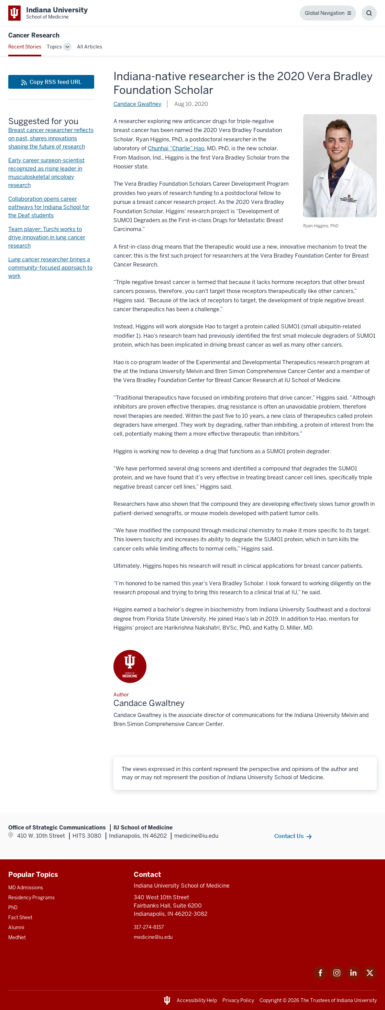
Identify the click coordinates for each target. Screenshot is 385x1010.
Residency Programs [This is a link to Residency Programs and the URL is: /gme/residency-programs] (31, 897)
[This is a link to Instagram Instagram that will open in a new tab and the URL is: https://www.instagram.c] (337, 977)
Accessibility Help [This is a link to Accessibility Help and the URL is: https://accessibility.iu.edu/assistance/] (197, 1000)
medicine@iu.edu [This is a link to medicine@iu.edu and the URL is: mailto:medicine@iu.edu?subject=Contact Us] (153, 937)
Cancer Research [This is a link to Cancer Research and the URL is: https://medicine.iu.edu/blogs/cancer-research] (33, 35)
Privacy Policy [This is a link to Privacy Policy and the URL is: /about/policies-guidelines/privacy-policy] (238, 1000)
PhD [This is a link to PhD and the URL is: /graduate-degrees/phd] (13, 907)
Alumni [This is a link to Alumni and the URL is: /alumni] (16, 927)
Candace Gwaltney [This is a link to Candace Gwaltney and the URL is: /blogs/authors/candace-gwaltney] (137, 104)
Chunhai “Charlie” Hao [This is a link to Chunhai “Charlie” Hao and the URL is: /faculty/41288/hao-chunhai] (176, 148)
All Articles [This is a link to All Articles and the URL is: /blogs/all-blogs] (89, 47)
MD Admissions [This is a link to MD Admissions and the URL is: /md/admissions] (25, 887)
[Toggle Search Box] (369, 13)
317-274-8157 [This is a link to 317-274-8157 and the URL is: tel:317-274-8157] (149, 927)
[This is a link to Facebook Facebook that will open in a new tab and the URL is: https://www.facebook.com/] (320, 977)
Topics (54, 47)
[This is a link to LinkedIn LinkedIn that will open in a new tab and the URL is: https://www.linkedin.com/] (353, 977)
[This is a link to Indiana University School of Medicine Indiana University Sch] (48, 13)
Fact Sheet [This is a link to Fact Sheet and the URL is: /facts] (20, 917)
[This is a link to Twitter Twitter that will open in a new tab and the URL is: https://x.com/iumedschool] (370, 977)
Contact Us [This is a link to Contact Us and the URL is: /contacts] (289, 836)
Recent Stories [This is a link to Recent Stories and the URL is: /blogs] (24, 47)
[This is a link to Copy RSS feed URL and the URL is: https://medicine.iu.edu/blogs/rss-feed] (51, 82)
